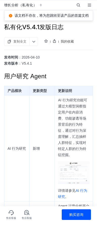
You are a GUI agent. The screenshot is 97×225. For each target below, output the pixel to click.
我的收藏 (67, 41)
